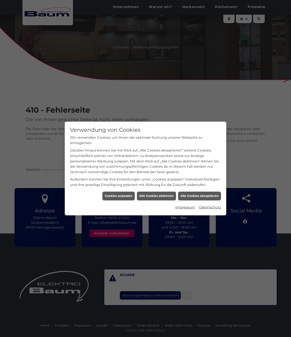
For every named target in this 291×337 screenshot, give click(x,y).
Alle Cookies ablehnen (156, 189)
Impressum (185, 200)
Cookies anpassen (118, 189)
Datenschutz (210, 200)
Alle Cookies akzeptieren (199, 189)
